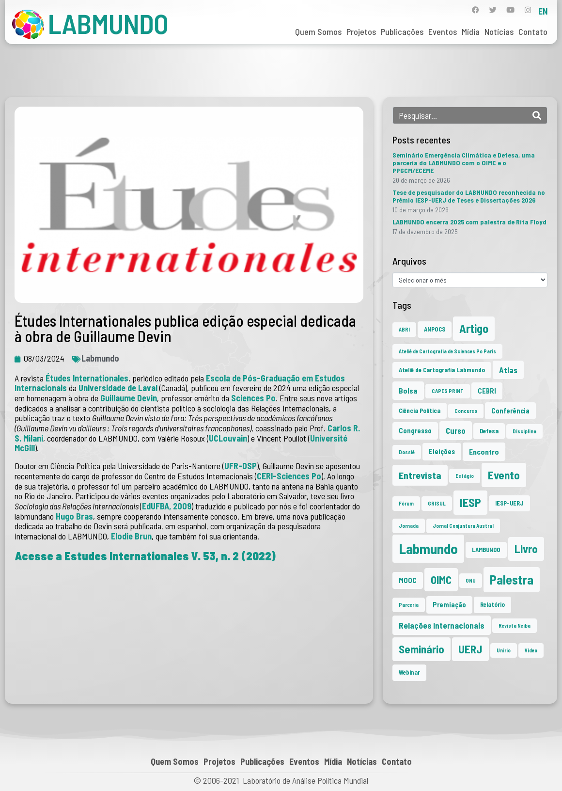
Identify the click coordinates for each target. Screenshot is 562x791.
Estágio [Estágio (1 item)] (464, 476)
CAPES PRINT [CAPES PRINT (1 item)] (448, 391)
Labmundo (100, 358)
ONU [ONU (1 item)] (471, 580)
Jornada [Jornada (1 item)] (409, 525)
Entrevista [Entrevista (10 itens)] (420, 475)
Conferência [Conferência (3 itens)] (510, 411)
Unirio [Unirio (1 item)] (504, 650)
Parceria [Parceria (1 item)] (409, 604)
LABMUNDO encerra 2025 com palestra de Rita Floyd (469, 222)
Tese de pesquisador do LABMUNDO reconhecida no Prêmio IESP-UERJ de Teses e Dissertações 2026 (468, 196)
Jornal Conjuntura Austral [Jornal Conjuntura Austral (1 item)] (463, 525)
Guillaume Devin (128, 398)
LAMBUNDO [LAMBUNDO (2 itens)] (486, 550)
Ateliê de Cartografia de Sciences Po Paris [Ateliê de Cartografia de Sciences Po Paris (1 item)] (447, 351)
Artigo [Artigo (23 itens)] (473, 328)
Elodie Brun (131, 536)
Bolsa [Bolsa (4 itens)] (408, 390)
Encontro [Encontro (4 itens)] (484, 451)
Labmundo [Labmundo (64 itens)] (428, 548)
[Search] (537, 115)
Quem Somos (318, 31)
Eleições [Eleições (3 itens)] (442, 451)
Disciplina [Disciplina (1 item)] (524, 431)
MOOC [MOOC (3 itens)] (408, 580)
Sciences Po (253, 398)
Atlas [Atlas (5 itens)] (508, 370)
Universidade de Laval (118, 387)
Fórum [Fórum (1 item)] (406, 503)
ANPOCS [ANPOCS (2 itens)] (434, 329)
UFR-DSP (240, 465)
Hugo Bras (74, 516)
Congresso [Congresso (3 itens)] (415, 431)
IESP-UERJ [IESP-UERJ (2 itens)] (509, 503)
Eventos (442, 31)
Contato (532, 31)
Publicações (402, 31)
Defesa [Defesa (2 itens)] (489, 431)
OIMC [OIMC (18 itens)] (441, 579)
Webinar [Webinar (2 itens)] (409, 672)
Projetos (361, 31)
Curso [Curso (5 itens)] (456, 430)
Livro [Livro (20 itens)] (526, 548)
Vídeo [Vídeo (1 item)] (531, 650)
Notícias (499, 31)
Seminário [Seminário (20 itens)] (421, 649)
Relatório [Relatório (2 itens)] (492, 604)
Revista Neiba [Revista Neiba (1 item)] (515, 625)
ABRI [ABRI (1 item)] (404, 329)
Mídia (471, 31)
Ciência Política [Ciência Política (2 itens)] (419, 410)
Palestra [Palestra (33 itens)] (511, 579)
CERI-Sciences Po (289, 476)
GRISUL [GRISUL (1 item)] (437, 503)
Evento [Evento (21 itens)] (504, 475)
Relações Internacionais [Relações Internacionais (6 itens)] (441, 625)
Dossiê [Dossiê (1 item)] (407, 452)
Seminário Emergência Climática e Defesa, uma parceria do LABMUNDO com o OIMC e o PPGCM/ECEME (463, 162)
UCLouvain (228, 438)
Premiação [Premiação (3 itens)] (449, 605)
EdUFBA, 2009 (166, 506)
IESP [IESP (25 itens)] (470, 502)
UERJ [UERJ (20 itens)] (470, 649)
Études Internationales (87, 378)
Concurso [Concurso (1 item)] (465, 411)
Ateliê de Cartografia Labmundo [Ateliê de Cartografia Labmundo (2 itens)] (442, 370)
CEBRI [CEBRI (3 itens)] (487, 391)
